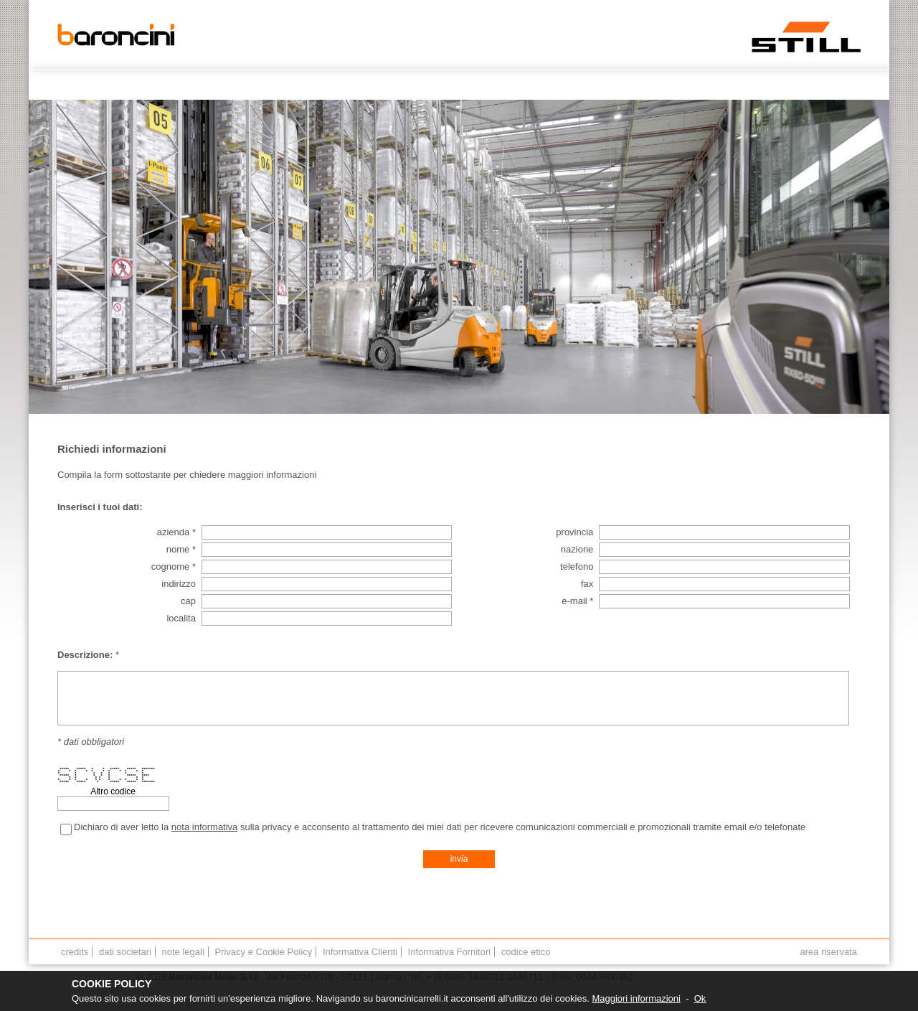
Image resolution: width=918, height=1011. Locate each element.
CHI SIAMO (189, 85)
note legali (183, 951)
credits (74, 951)
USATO (422, 85)
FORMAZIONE (763, 85)
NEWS (706, 85)
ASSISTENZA (543, 85)
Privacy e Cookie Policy (263, 951)
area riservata (828, 951)
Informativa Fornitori (449, 951)
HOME (139, 85)
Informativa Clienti (360, 951)
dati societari (125, 951)
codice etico (526, 951)
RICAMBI (659, 85)
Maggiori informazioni (636, 998)
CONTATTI (249, 85)
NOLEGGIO (477, 85)
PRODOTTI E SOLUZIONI (338, 85)
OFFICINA (605, 85)
